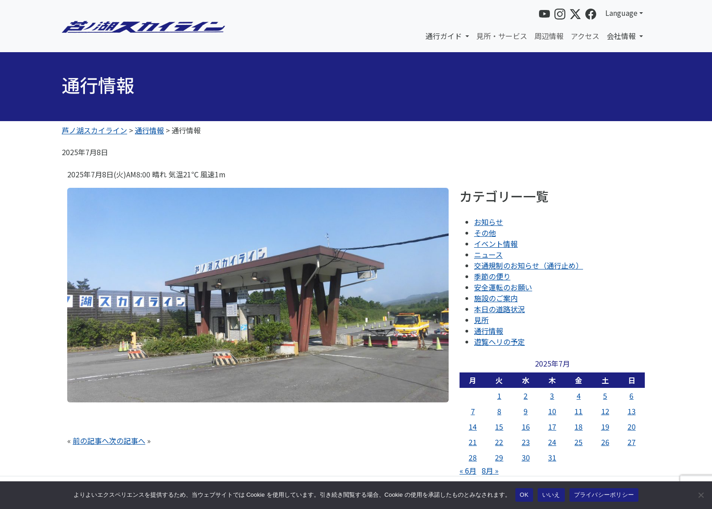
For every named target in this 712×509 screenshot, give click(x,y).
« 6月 (468, 470)
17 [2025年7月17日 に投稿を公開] (552, 426)
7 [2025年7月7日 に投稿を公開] (473, 411)
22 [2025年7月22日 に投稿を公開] (499, 441)
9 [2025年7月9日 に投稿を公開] (526, 411)
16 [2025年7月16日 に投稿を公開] (526, 426)
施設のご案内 (496, 298)
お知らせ (488, 221)
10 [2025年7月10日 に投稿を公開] (552, 411)
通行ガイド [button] (444, 35)
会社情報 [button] (622, 35)
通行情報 (488, 330)
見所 (481, 319)
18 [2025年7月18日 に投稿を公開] (578, 426)
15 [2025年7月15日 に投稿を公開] (499, 426)
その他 (485, 232)
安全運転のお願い (503, 287)
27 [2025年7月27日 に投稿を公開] (632, 441)
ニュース (488, 254)
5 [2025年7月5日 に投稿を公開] (605, 395)
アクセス (585, 35)
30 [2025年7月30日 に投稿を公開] (526, 457)
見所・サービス (501, 35)
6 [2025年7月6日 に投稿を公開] (631, 395)
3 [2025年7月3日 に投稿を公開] (552, 395)
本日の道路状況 (499, 308)
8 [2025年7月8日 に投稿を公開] (499, 411)
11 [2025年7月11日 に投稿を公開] (578, 411)
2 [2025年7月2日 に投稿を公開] (526, 395)
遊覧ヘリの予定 (499, 341)
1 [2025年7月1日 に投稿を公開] (499, 395)
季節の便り (492, 276)
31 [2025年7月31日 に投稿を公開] (552, 457)
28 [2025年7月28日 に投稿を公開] (473, 457)
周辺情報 (549, 35)
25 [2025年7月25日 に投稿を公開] (578, 441)
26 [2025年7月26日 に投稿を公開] (605, 441)
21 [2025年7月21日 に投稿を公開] (473, 441)
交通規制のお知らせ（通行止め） (528, 265)
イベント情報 (496, 243)
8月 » (490, 470)
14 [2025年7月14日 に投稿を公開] (473, 426)
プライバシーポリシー (604, 494)
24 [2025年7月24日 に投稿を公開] (552, 441)
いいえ (551, 494)
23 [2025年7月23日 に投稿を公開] (526, 441)
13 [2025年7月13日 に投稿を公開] (632, 411)
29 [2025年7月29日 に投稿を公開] (499, 457)
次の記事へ (127, 440)
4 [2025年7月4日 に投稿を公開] (579, 395)
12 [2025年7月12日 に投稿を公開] (605, 411)
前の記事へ (91, 440)
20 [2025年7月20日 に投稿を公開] (632, 426)
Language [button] (621, 12)
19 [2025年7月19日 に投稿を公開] (605, 426)
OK (524, 494)
